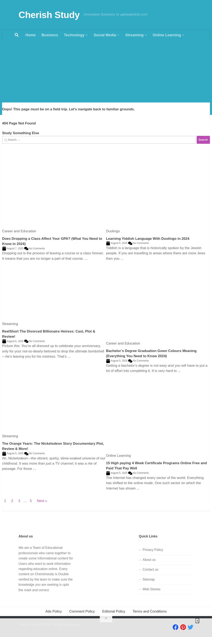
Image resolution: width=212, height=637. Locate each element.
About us (149, 559)
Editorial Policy (113, 611)
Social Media (105, 35)
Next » (42, 501)
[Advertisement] (106, 71)
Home (30, 35)
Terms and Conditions (150, 611)
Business (50, 35)
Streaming (134, 35)
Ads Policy (53, 611)
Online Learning (167, 35)
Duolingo (113, 231)
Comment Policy (82, 611)
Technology (74, 35)
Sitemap (149, 579)
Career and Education (19, 231)
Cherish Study (49, 15)
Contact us (150, 569)
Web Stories (151, 589)
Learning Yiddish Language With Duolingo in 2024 (147, 239)
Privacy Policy (153, 550)
